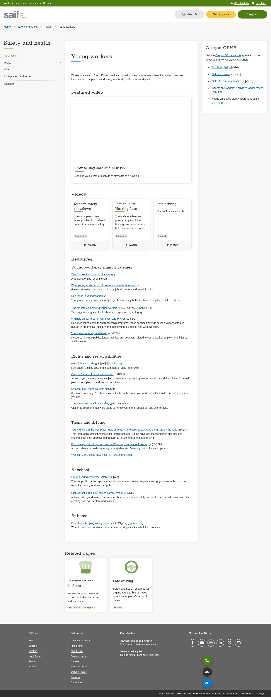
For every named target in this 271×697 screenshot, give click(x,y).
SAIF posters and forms (17, 76)
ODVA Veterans (230, 693)
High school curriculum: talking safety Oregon (97, 492)
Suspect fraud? (78, 672)
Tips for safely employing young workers (94, 307)
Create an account (80, 640)
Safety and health (27, 26)
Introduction (10, 55)
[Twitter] (229, 643)
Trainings (9, 83)
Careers (75, 661)
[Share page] (207, 683)
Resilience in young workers (87, 295)
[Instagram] (211, 643)
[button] (252, 14)
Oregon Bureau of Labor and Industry (92, 374)
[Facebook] (192, 643)
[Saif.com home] (15, 14)
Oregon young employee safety (89, 477)
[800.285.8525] (207, 660)
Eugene (33, 646)
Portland (33, 661)
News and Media (79, 666)
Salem (32, 666)
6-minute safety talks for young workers (93, 318)
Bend (31, 640)
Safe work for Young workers (87, 388)
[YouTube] (201, 643)
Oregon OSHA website (228, 55)
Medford (33, 651)
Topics (48, 26)
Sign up (124, 655)
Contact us (76, 682)
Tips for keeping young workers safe (92, 274)
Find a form (77, 646)
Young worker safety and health (89, 333)
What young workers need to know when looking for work (104, 285)
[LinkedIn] (220, 643)
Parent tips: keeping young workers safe (94, 523)
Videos (8, 69)
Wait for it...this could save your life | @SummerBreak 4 (103, 454)
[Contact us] (207, 672)
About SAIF (77, 651)
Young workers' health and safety (90, 403)
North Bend (35, 656)
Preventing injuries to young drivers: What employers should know (109, 444)
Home (7, 26)
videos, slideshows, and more (140, 644)
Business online (79, 656)
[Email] (238, 643)
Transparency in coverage (252, 693)
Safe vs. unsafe (221, 74)
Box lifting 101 (220, 67)
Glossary (75, 677)
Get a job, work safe (82, 363)
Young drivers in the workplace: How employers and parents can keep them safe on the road (124, 429)
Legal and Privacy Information (207, 693)
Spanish (142, 307)
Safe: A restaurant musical (227, 81)
